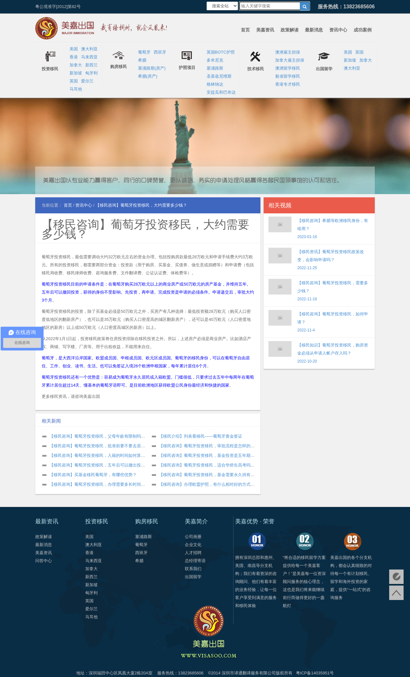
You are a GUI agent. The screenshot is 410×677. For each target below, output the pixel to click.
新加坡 (76, 73)
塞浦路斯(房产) (152, 68)
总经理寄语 (195, 560)
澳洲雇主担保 (287, 52)
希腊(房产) (148, 76)
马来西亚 (89, 57)
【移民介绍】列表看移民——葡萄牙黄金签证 (200, 436)
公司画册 (193, 536)
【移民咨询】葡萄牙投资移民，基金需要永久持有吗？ (209, 474)
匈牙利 (91, 73)
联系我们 (193, 568)
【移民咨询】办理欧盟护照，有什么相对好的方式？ (207, 484)
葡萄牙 (144, 52)
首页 (245, 29)
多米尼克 (215, 60)
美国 (74, 49)
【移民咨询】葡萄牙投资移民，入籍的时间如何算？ (97, 455)
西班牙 (160, 52)
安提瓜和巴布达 (221, 92)
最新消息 (314, 29)
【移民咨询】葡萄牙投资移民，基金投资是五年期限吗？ (211, 455)
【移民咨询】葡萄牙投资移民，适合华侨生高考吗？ (207, 465)
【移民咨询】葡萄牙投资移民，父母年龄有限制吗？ (97, 436)
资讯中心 (338, 29)
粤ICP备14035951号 (315, 673)
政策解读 (290, 29)
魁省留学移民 (287, 76)
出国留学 (193, 576)
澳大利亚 (89, 49)
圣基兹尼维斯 (219, 76)
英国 (74, 81)
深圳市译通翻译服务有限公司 (249, 673)
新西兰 (91, 65)
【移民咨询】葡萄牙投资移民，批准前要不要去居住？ (99, 445)
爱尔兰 (87, 81)
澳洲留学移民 (287, 68)
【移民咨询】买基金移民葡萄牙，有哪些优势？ (93, 474)
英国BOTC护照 (221, 52)
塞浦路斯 (215, 68)
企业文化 (193, 544)
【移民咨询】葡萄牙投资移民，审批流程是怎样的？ (207, 445)
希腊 (142, 60)
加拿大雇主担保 (289, 60)
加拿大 (76, 65)
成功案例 (363, 29)
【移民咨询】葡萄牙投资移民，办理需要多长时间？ (97, 484)
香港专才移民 (287, 84)
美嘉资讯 (265, 29)
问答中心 (43, 560)
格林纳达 (215, 84)
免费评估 (396, 577)
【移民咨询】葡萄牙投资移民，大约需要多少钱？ (145, 229)
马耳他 (76, 89)
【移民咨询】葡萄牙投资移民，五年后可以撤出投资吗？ (101, 465)
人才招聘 (193, 552)
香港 (74, 57)
